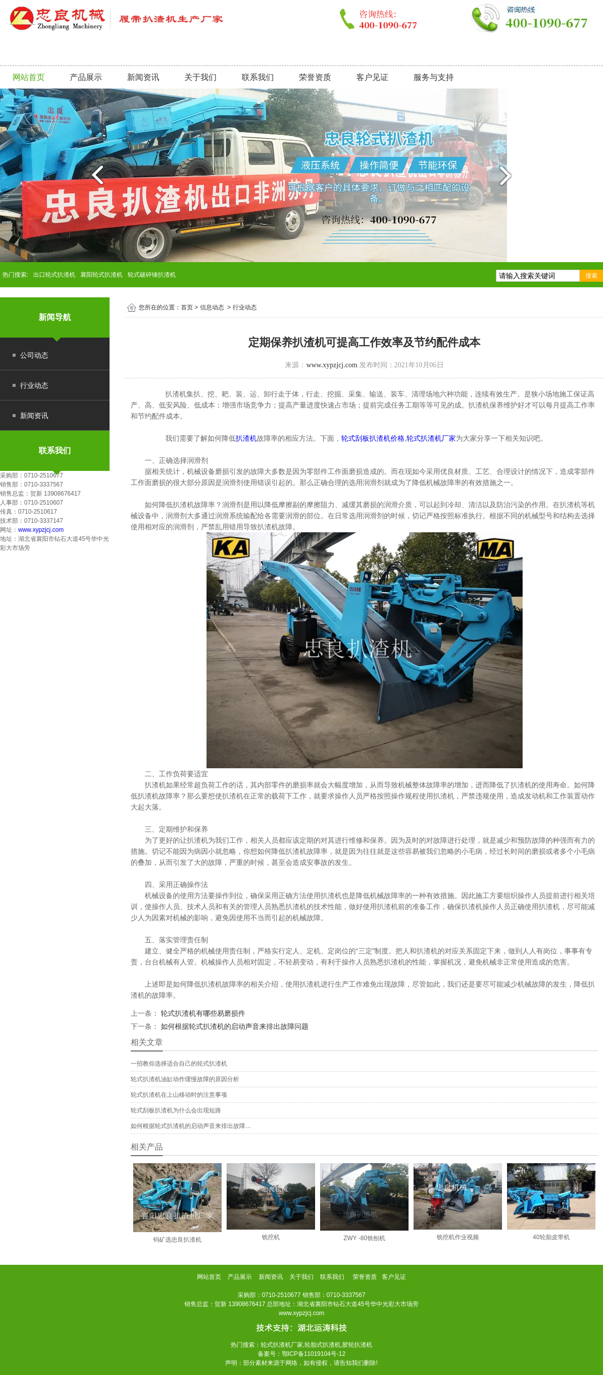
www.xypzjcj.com (41, 529)
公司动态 (34, 355)
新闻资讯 (143, 77)
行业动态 (34, 385)
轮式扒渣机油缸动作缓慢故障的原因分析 (185, 1079)
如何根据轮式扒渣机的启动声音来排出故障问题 (234, 1026)
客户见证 (372, 77)
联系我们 (258, 77)
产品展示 (86, 77)
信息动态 (212, 307)
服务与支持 (434, 77)
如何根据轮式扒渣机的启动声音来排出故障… (191, 1125)
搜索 (591, 275)
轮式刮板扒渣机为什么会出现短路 (176, 1110)
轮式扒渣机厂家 (431, 438)
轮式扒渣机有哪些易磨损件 (202, 1013)
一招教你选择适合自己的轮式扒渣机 (179, 1063)
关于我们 (200, 77)
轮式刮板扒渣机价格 (373, 438)
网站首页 (29, 77)
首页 (187, 307)
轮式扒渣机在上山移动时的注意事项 (179, 1094)
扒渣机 (246, 438)
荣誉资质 (315, 77)
